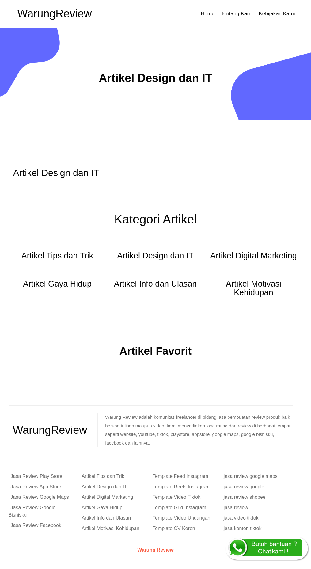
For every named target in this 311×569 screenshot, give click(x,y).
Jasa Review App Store (36, 486)
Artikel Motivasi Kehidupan (110, 528)
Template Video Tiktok (176, 497)
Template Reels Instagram (181, 486)
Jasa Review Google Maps (40, 497)
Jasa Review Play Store (37, 476)
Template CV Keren (174, 528)
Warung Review (155, 549)
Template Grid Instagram (179, 507)
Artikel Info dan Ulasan (106, 518)
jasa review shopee (245, 497)
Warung (54, 13)
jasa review (236, 507)
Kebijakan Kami (277, 14)
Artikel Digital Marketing (107, 497)
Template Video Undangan (181, 518)
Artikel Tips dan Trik (103, 476)
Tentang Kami (236, 14)
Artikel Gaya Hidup (102, 507)
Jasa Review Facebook (36, 525)
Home (207, 14)
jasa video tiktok (241, 518)
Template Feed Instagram (180, 476)
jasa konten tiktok (243, 528)
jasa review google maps (251, 476)
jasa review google (244, 486)
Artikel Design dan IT (104, 486)
